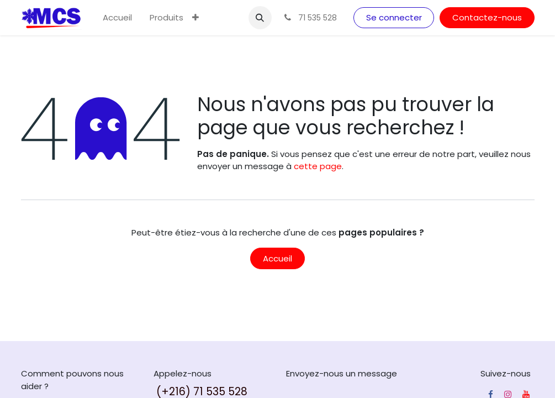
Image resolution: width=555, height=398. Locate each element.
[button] (260, 17)
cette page (318, 166)
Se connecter (394, 17)
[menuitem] (117, 18)
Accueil (277, 258)
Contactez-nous (487, 17)
